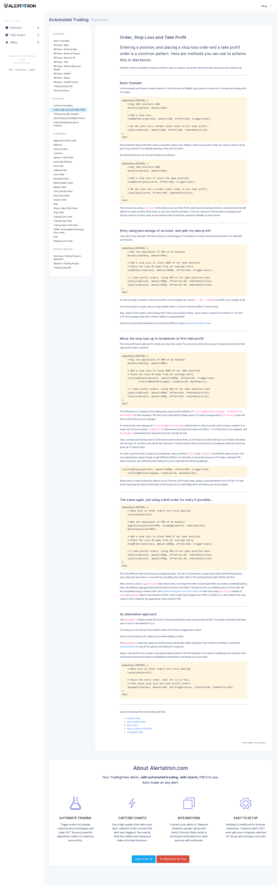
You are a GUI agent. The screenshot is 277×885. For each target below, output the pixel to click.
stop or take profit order (139, 728)
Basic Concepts (61, 41)
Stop (56, 204)
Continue (58, 153)
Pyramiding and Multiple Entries (69, 118)
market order (133, 718)
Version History (61, 90)
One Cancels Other (63, 191)
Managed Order (61, 178)
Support (32, 70)
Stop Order (59, 212)
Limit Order (59, 174)
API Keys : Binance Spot (65, 49)
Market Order (60, 187)
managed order (135, 732)
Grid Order (59, 166)
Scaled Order (60, 200)
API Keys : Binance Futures (67, 53)
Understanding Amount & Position (66, 124)
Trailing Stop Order (63, 221)
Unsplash (262, 743)
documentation (128, 646)
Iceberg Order (60, 170)
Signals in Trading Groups (66, 263)
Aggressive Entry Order (65, 140)
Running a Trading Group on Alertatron (67, 258)
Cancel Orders (61, 149)
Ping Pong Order (62, 195)
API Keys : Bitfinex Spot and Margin (67, 68)
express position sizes (199, 323)
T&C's (11, 70)
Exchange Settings (63, 162)
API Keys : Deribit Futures (66, 82)
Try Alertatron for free (173, 859)
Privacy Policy (20, 70)
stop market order (136, 721)
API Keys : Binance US (64, 58)
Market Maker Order (63, 183)
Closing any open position (66, 114)
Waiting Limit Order (63, 241)
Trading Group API (62, 268)
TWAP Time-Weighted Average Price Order (69, 231)
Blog (264, 6)
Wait (56, 237)
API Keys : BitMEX (62, 73)
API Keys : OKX (61, 62)
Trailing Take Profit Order (66, 225)
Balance (58, 145)
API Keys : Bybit (61, 45)
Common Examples (63, 105)
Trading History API (63, 86)
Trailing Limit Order (63, 217)
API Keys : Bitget (62, 78)
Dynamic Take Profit (63, 157)
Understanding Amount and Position (180, 591)
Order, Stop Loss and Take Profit (69, 110)
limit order (132, 725)
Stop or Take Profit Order (66, 208)
